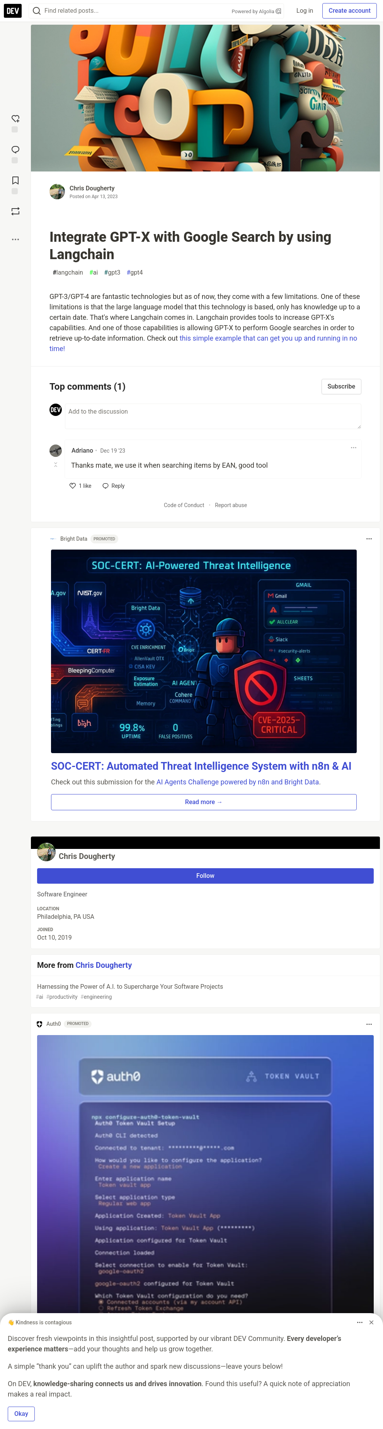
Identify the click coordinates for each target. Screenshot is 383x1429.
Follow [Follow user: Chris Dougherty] (205, 875)
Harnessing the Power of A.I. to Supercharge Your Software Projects (205, 992)
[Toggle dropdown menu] (353, 447)
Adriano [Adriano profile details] (82, 450)
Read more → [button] (204, 802)
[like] (80, 486)
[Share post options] (15, 239)
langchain (68, 272)
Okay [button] (21, 1413)
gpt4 (134, 272)
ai (93, 272)
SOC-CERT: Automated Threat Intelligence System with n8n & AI (201, 766)
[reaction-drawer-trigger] (15, 122)
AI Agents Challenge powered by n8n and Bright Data (238, 782)
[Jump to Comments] (15, 153)
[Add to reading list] (15, 184)
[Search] (36, 11)
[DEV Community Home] (12, 11)
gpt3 (112, 272)
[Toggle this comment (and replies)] (56, 464)
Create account (350, 10)
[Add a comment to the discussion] (213, 416)
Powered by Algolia (256, 11)
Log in (304, 10)
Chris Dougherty (92, 188)
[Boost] (15, 211)
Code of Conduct (184, 505)
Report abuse (231, 505)
